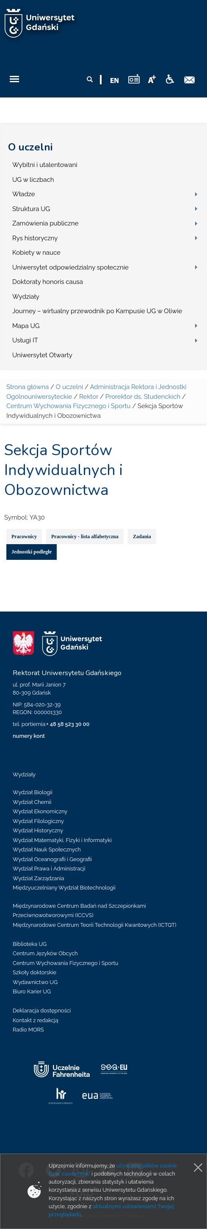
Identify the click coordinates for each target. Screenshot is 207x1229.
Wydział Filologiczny (38, 821)
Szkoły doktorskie (34, 972)
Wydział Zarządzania (38, 878)
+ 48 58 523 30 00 (67, 724)
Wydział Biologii (32, 792)
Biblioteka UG (30, 944)
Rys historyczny (35, 238)
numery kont (29, 736)
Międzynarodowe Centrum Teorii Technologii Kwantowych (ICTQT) (95, 925)
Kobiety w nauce (36, 252)
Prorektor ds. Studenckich (142, 396)
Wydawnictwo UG (35, 982)
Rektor (88, 396)
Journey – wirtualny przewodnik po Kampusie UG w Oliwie (97, 311)
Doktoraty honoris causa (47, 282)
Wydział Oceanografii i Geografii (52, 859)
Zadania (142, 536)
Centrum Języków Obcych (45, 953)
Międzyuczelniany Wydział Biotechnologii (64, 887)
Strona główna (27, 387)
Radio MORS (28, 1029)
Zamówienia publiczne (45, 223)
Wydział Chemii (32, 802)
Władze (23, 194)
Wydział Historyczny (38, 830)
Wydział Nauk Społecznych (47, 849)
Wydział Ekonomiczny (40, 811)
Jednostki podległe (31, 552)
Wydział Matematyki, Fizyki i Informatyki (62, 840)
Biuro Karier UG (32, 991)
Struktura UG (31, 209)
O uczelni (30, 147)
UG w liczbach (33, 180)
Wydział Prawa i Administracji (49, 868)
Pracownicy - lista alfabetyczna (85, 536)
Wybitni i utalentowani (44, 165)
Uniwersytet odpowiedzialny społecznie (70, 267)
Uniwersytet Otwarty (42, 355)
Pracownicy (24, 536)
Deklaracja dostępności (42, 1010)
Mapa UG (26, 326)
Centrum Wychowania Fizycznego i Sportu (68, 406)
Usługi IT (25, 340)
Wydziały (25, 296)
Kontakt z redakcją (35, 1020)
